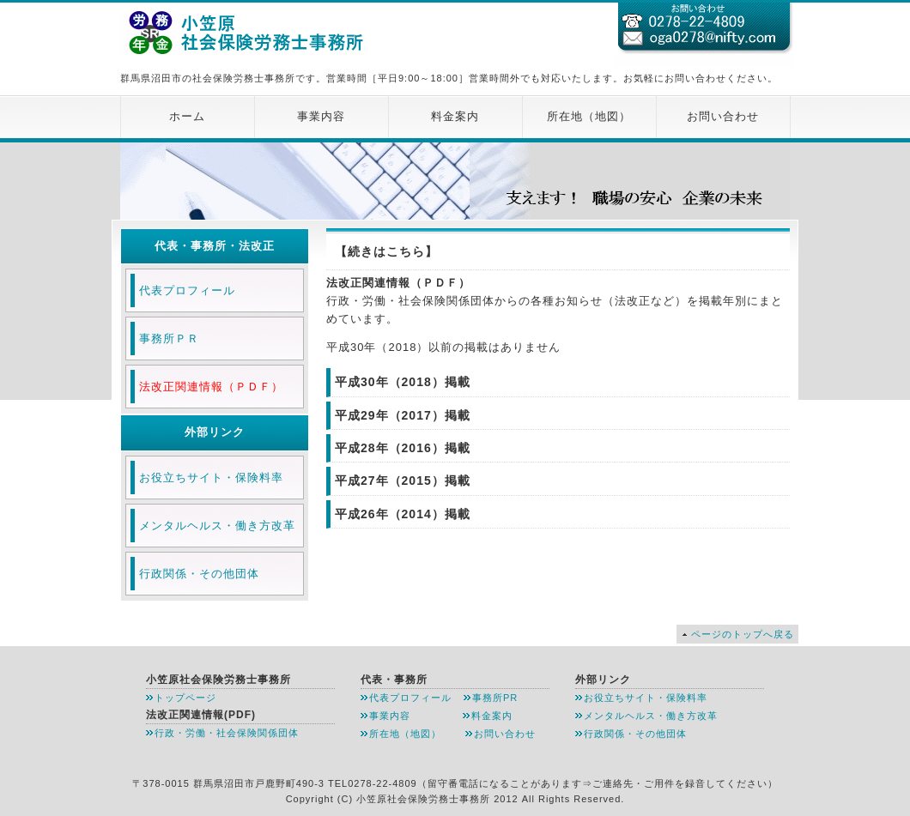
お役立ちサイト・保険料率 (211, 477)
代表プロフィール (187, 290)
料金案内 (455, 116)
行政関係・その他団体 (199, 573)
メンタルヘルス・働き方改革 (217, 525)
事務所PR (495, 697)
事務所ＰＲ (169, 338)
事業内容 (321, 116)
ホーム (187, 116)
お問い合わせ (723, 116)
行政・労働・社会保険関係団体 (227, 733)
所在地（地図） (589, 116)
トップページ (185, 697)
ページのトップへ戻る (742, 634)
